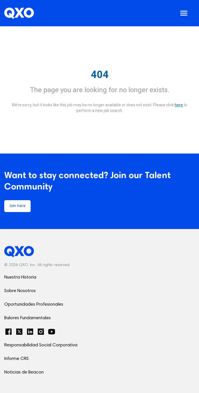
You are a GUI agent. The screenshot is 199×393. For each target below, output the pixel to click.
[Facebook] (8, 331)
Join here (17, 206)
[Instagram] (41, 331)
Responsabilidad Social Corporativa (40, 345)
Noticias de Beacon (24, 372)
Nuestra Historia (20, 277)
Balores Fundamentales (27, 318)
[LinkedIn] (30, 331)
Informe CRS (16, 359)
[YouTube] (51, 331)
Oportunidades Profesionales (33, 304)
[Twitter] (19, 331)
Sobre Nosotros (20, 291)
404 (100, 75)
